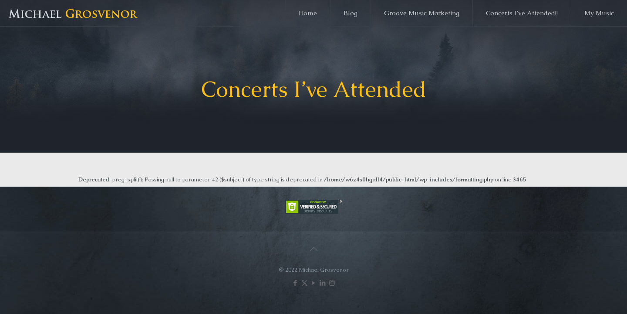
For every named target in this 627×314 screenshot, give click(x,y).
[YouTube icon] (313, 283)
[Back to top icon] (313, 249)
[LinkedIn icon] (323, 283)
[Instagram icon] (332, 283)
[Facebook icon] (295, 283)
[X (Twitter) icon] (304, 283)
